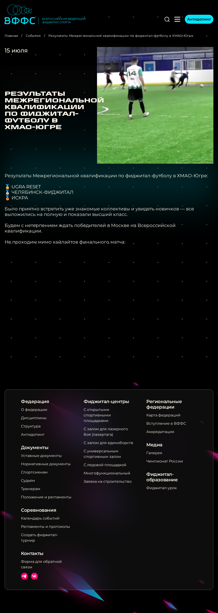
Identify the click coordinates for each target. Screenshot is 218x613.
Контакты (32, 553)
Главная (11, 36)
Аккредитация (160, 432)
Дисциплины (34, 418)
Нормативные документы (46, 464)
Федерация (35, 401)
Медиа (154, 444)
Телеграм (24, 576)
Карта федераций (163, 415)
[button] (167, 19)
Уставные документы (41, 455)
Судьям (28, 480)
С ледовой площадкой (105, 465)
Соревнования (38, 510)
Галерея (154, 453)
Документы (34, 447)
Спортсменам (34, 472)
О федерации (34, 409)
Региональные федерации (164, 404)
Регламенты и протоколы (45, 526)
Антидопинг (199, 19)
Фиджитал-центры (106, 401)
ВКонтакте (34, 576)
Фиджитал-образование (162, 476)
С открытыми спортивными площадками (97, 415)
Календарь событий (40, 518)
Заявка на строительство (108, 481)
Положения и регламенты (46, 497)
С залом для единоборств (108, 443)
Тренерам (30, 489)
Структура (31, 426)
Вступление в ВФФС (166, 423)
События (33, 36)
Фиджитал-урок (161, 488)
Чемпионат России (164, 461)
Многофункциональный (107, 473)
